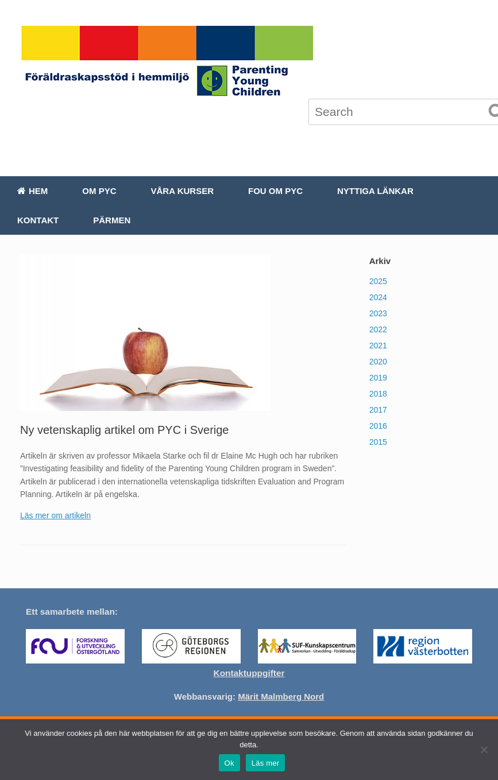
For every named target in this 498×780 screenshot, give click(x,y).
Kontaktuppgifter (249, 673)
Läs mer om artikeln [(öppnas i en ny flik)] (55, 515)
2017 (378, 409)
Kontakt (38, 220)
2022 (378, 329)
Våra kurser (182, 191)
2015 (378, 442)
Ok (229, 763)
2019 (378, 377)
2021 (378, 345)
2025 (378, 281)
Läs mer (266, 763)
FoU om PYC (275, 191)
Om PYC (99, 191)
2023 (378, 313)
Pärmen (111, 220)
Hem (32, 191)
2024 (378, 297)
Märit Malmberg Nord (281, 696)
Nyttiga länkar (375, 191)
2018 (378, 393)
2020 (378, 361)
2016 (378, 425)
